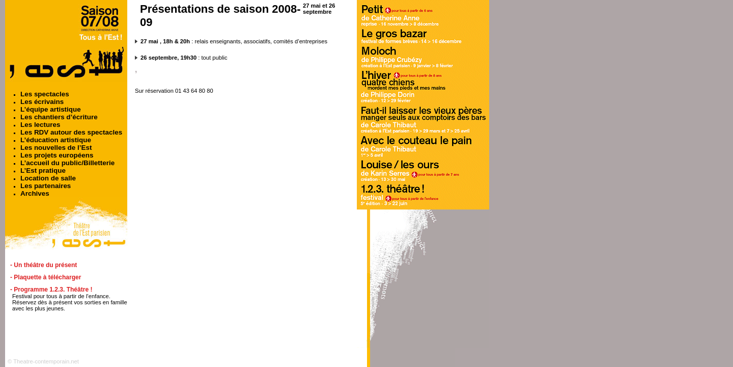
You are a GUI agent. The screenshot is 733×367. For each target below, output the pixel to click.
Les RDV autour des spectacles (71, 132)
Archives (34, 193)
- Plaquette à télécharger (45, 277)
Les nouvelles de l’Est (56, 147)
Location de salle (48, 178)
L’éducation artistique (55, 140)
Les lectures (40, 124)
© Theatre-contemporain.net (43, 361)
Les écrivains (42, 102)
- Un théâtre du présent (43, 265)
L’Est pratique (43, 170)
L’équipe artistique (50, 109)
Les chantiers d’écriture (59, 117)
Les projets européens (56, 155)
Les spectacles (44, 94)
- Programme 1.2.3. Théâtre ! (51, 289)
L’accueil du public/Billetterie (67, 163)
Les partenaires (45, 186)
